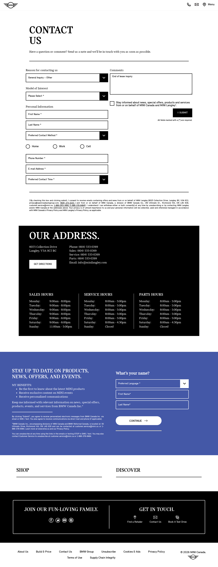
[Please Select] (67, 77)
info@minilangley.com (92, 262)
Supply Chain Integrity (102, 557)
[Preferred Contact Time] (67, 179)
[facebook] (51, 520)
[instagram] (71, 520)
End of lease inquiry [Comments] (151, 84)
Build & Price (43, 551)
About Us (23, 551)
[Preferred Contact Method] (67, 135)
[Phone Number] (67, 158)
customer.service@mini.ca (41, 205)
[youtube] (64, 520)
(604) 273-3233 (67, 203)
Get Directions (43, 264)
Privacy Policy (156, 551)
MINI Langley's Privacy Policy (75, 210)
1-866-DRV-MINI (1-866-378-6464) (69, 205)
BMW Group (87, 551)
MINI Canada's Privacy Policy (46, 210)
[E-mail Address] (67, 169)
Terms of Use (74, 557)
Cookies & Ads (131, 551)
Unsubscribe (108, 551)
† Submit (182, 112)
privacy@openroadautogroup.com (44, 203)
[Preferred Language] (152, 383)
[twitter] (57, 520)
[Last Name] (67, 125)
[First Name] (67, 114)
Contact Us (65, 551)
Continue (138, 421)
